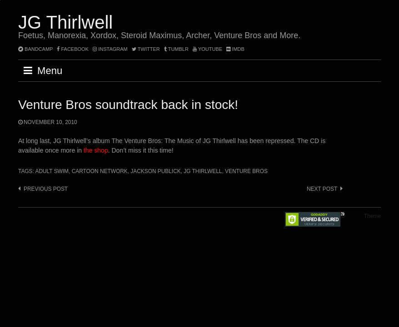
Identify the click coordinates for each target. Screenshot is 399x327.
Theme (372, 216)
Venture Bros (246, 171)
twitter (146, 49)
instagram (110, 49)
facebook (73, 49)
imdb (235, 49)
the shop (96, 150)
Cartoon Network (100, 171)
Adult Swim (52, 171)
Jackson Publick (155, 171)
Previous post (46, 189)
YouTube (207, 49)
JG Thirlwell (65, 22)
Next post (322, 189)
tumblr (177, 49)
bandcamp (35, 49)
